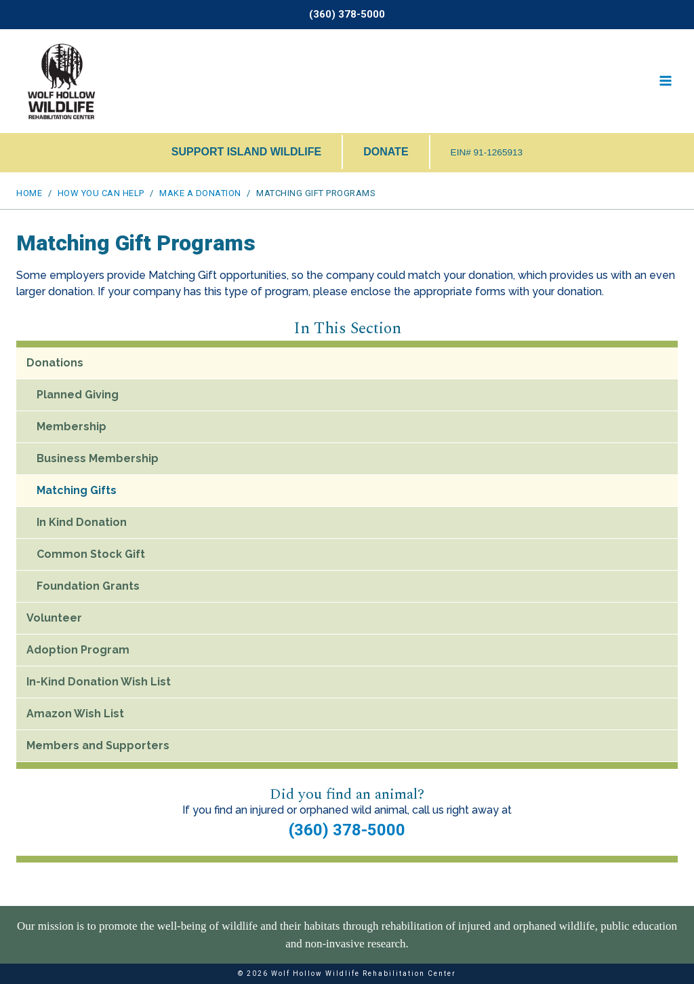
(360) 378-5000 (347, 829)
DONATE (385, 151)
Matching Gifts (77, 490)
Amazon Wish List (75, 713)
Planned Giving (78, 394)
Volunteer (54, 617)
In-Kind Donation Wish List (98, 681)
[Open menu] (665, 81)
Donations (54, 362)
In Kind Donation (82, 522)
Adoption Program (77, 649)
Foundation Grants (88, 586)
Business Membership (98, 458)
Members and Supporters (97, 745)
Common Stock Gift (91, 554)
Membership (71, 426)
